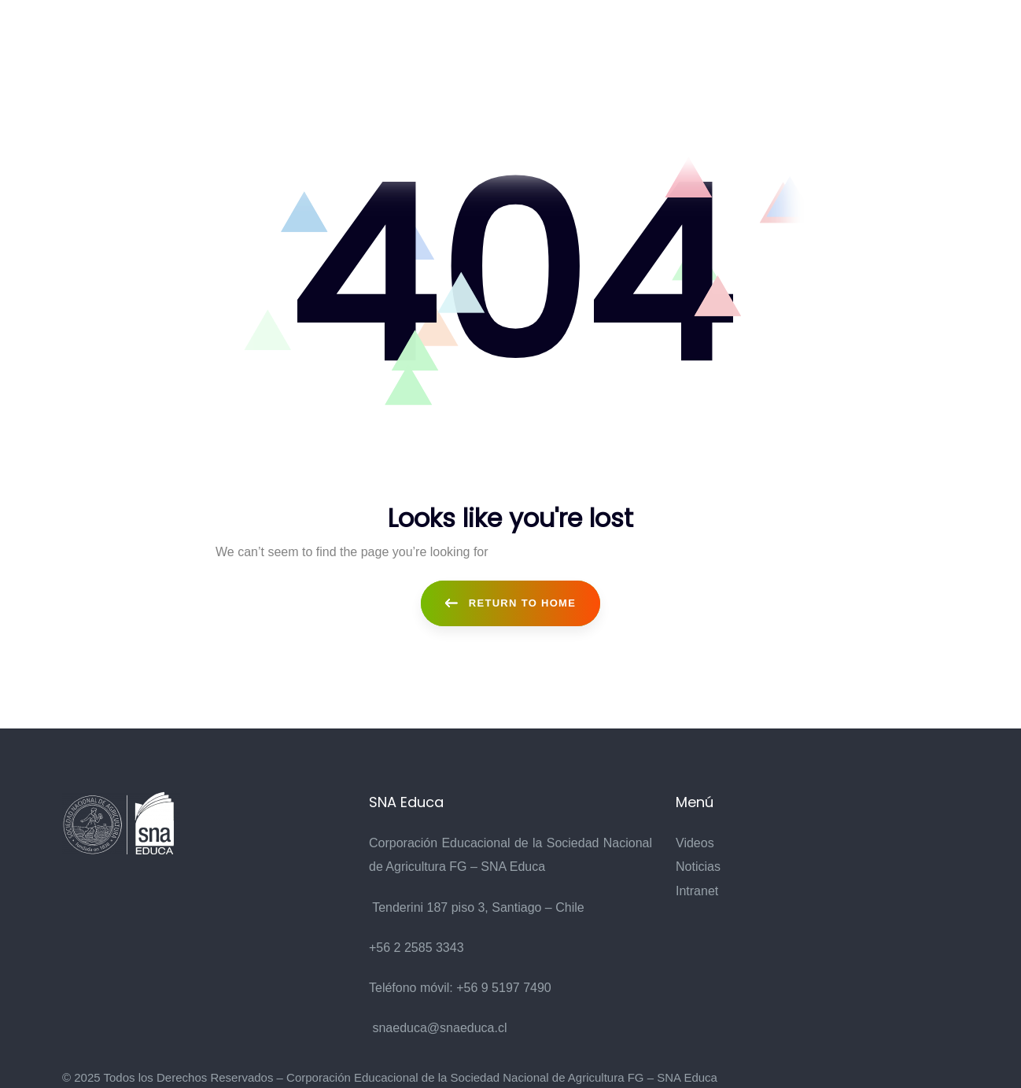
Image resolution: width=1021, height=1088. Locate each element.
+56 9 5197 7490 (503, 986)
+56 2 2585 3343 (416, 946)
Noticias (698, 865)
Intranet (697, 889)
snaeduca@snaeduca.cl (439, 1026)
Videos (695, 841)
